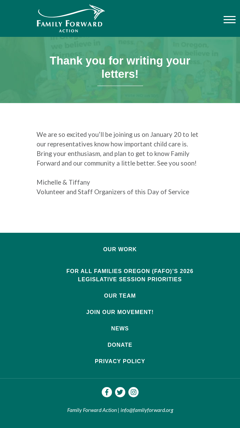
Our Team (120, 296)
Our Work (120, 249)
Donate (120, 345)
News (120, 328)
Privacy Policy (120, 361)
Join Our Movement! (120, 312)
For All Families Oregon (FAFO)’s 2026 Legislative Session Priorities (129, 275)
